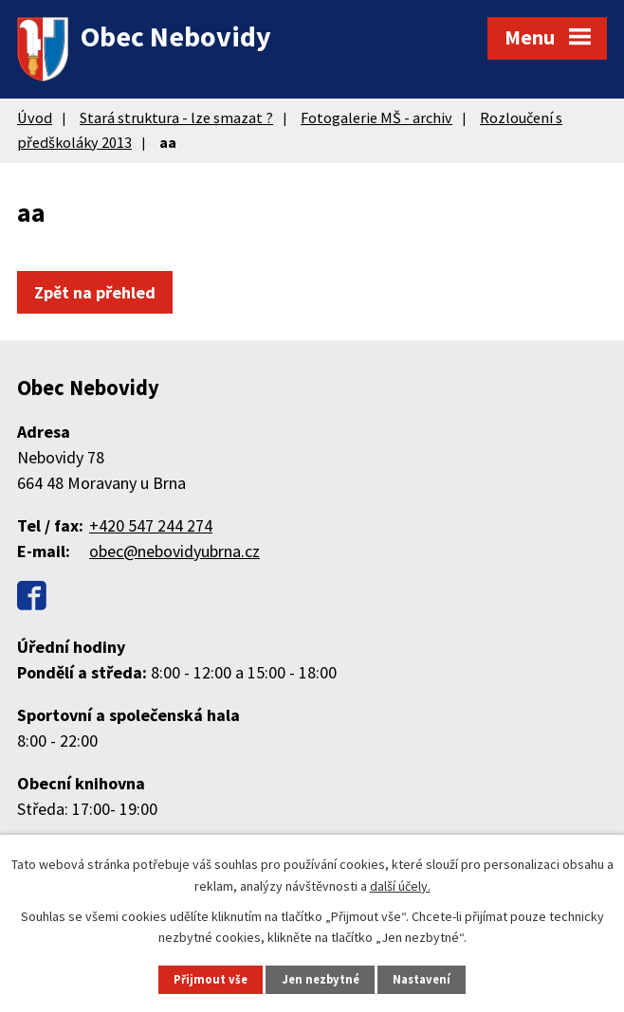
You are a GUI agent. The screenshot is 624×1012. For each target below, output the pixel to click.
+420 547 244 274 (150, 525)
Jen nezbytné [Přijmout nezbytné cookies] (320, 979)
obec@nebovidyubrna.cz (174, 551)
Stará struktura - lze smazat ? (176, 117)
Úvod (34, 117)
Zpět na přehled (95, 292)
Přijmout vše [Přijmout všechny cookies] (211, 979)
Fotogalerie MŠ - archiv (376, 117)
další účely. (400, 885)
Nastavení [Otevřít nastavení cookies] (421, 979)
